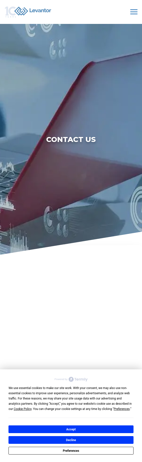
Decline (71, 440)
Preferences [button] (122, 409)
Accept (71, 429)
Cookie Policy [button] (22, 409)
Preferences (71, 451)
